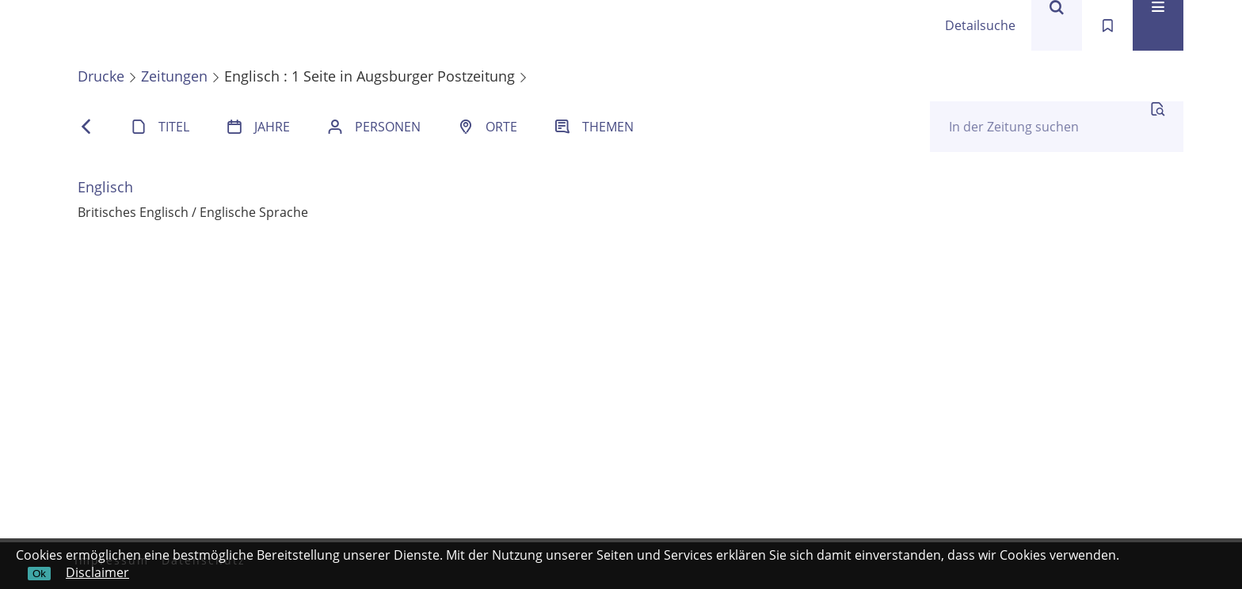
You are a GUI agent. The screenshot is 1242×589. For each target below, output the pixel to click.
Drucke (101, 76)
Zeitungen (174, 76)
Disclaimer (97, 572)
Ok (39, 574)
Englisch (105, 186)
